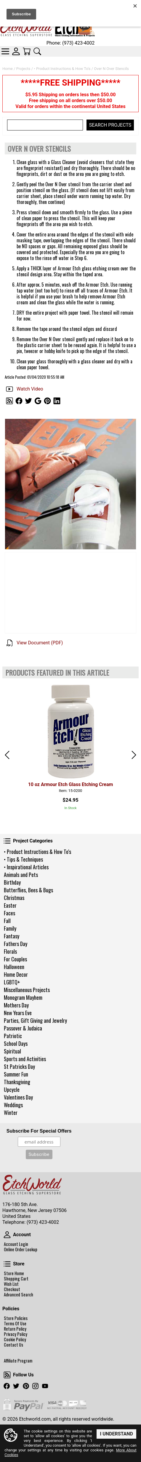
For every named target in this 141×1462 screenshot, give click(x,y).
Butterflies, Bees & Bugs (28, 890)
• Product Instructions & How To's (37, 851)
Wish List (11, 1284)
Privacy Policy (15, 1334)
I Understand (116, 1434)
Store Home (14, 1273)
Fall (7, 920)
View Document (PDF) (40, 643)
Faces (9, 913)
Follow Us (7, 1375)
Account (7, 1234)
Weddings (13, 1105)
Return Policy (15, 1329)
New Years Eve (18, 1013)
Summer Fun (16, 1074)
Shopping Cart (16, 1278)
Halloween (14, 967)
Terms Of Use (15, 1323)
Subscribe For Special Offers (39, 1130)
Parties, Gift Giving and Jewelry (35, 1020)
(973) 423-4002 (43, 1222)
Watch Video (30, 389)
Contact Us (13, 1344)
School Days (16, 1043)
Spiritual (12, 1051)
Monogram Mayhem (23, 997)
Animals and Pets (21, 874)
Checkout (12, 1289)
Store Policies (16, 1318)
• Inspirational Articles (26, 867)
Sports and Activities (25, 1059)
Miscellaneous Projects (27, 990)
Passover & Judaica (23, 1028)
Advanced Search (18, 1294)
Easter (10, 905)
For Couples (15, 959)
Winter (10, 1112)
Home (7, 68)
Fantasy (11, 936)
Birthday (12, 882)
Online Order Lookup (20, 1249)
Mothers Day (16, 1005)
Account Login (16, 1244)
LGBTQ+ (12, 982)
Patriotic (13, 1036)
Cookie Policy (15, 1339)
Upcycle (12, 1089)
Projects (23, 68)
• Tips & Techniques (23, 859)
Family (10, 928)
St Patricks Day (19, 1066)
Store (7, 1264)
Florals (10, 951)
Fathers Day (15, 944)
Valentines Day (18, 1097)
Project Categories (7, 841)
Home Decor (16, 974)
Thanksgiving (17, 1082)
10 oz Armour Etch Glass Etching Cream (70, 784)
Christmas (14, 897)
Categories (5, 51)
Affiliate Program (18, 1360)
